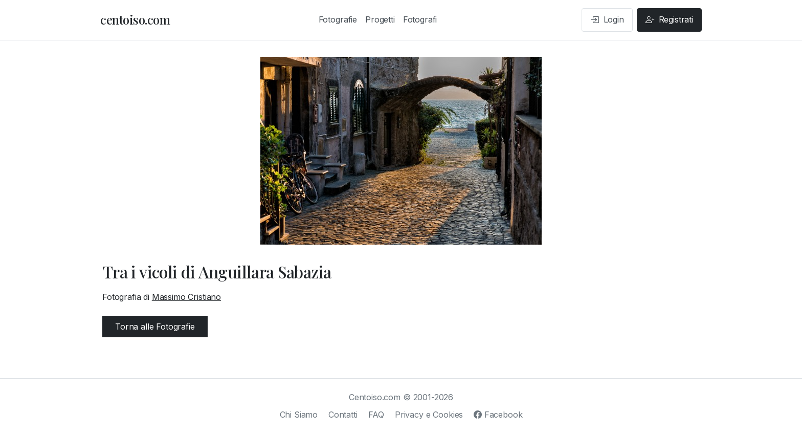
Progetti (380, 19)
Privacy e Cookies (429, 414)
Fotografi (420, 19)
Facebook (498, 414)
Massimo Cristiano (186, 297)
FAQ (376, 414)
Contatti (343, 414)
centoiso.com (135, 19)
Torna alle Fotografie (155, 326)
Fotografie (338, 19)
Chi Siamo (299, 414)
